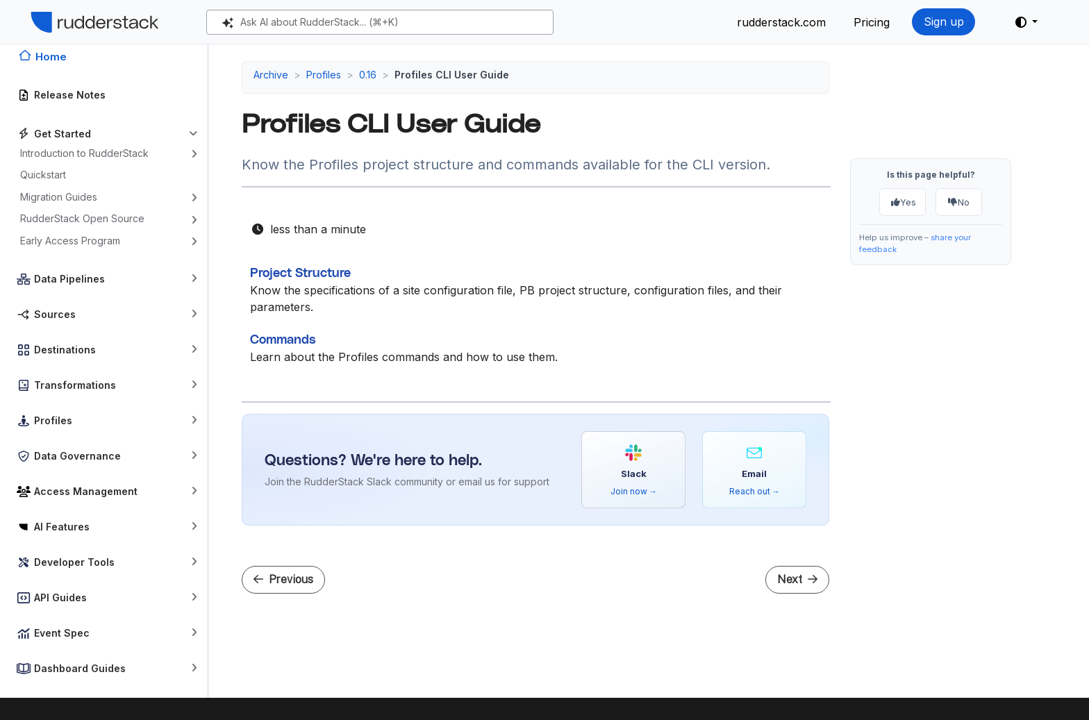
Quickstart (43, 175)
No (959, 202)
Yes (903, 202)
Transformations (75, 385)
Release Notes (70, 95)
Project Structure (300, 273)
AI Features (62, 527)
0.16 (367, 75)
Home (51, 56)
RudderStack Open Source (82, 218)
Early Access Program (70, 240)
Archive (270, 75)
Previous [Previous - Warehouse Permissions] (283, 579)
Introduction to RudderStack (84, 153)
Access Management (86, 491)
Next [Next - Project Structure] (797, 579)
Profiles (53, 420)
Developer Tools (74, 562)
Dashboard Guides (80, 668)
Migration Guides (58, 197)
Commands (283, 340)
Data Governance (77, 456)
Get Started (62, 134)
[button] (1026, 22)
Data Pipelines (69, 279)
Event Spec (62, 633)
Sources (55, 314)
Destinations (65, 349)
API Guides (60, 597)
